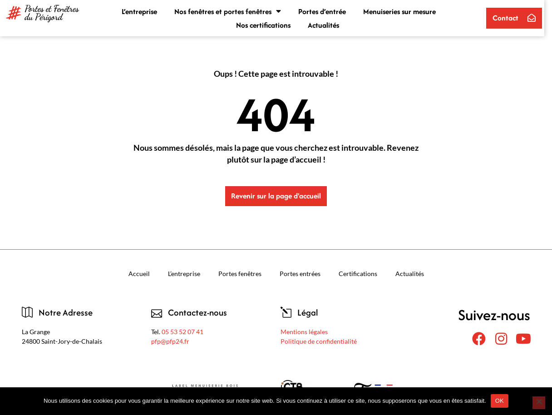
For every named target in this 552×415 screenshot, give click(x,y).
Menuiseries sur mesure (403, 11)
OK (499, 400)
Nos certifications (267, 25)
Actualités (327, 25)
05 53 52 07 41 (182, 332)
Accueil (139, 273)
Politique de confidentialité (319, 341)
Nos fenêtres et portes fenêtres (231, 11)
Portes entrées (300, 273)
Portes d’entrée (326, 11)
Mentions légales (304, 332)
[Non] (538, 402)
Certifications (358, 273)
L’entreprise (143, 11)
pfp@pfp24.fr (170, 341)
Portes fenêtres (239, 273)
